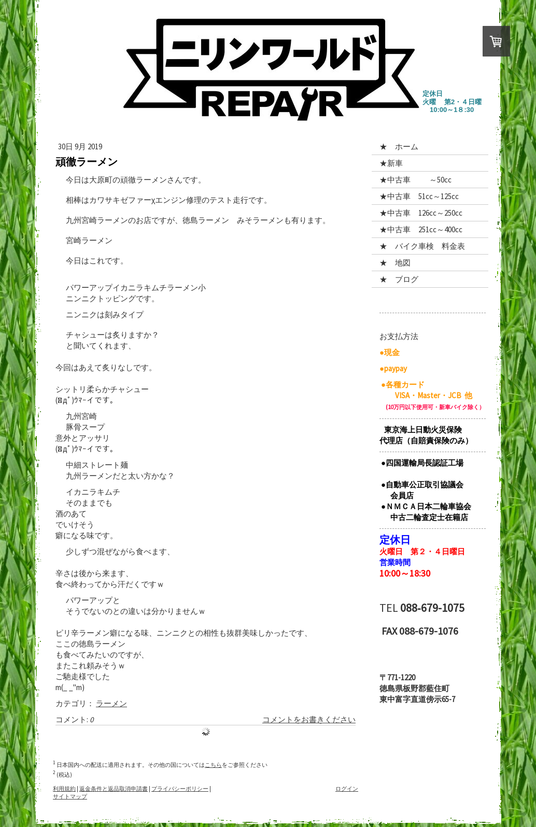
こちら (213, 764)
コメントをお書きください (309, 719)
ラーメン (111, 703)
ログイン (346, 788)
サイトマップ (70, 796)
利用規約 (64, 788)
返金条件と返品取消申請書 (113, 788)
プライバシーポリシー (179, 788)
